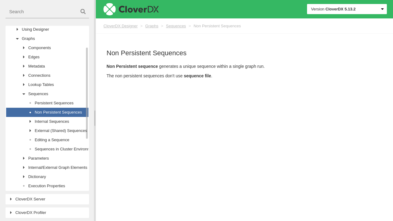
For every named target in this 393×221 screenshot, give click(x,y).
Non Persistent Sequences (217, 26)
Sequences (176, 26)
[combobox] (47, 11)
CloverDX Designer (120, 26)
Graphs (151, 26)
